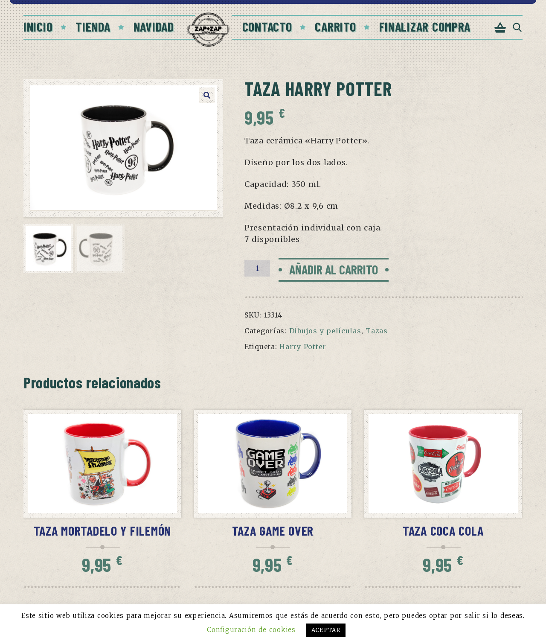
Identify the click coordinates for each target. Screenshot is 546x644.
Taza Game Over (273, 530)
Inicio (37, 26)
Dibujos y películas (325, 330)
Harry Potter (302, 346)
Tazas (377, 330)
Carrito (335, 26)
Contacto (267, 26)
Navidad (154, 26)
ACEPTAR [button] (325, 630)
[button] (207, 95)
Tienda (93, 26)
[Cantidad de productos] (257, 268)
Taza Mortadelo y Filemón (102, 530)
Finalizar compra (425, 26)
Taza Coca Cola (443, 530)
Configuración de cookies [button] (251, 630)
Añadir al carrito (333, 269)
